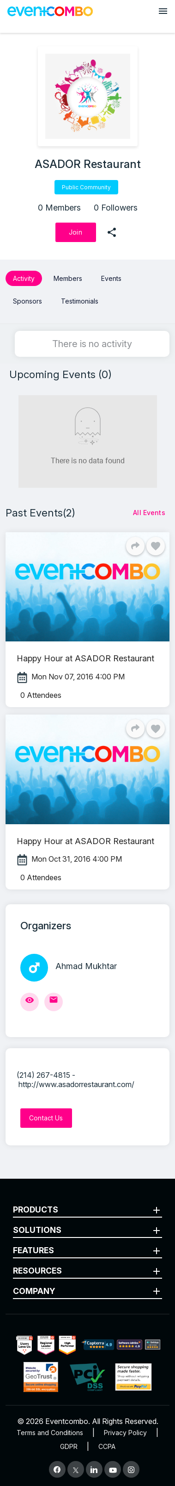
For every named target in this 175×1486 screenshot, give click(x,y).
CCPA (106, 1446)
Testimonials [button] (79, 301)
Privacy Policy (125, 1432)
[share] (112, 232)
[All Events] (149, 512)
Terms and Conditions (50, 1432)
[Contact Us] (46, 1118)
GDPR (69, 1446)
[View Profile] (29, 1002)
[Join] (75, 232)
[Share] (135, 546)
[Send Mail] (53, 1002)
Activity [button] (24, 278)
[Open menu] (163, 11)
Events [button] (111, 278)
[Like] (155, 546)
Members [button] (68, 278)
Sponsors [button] (27, 301)
